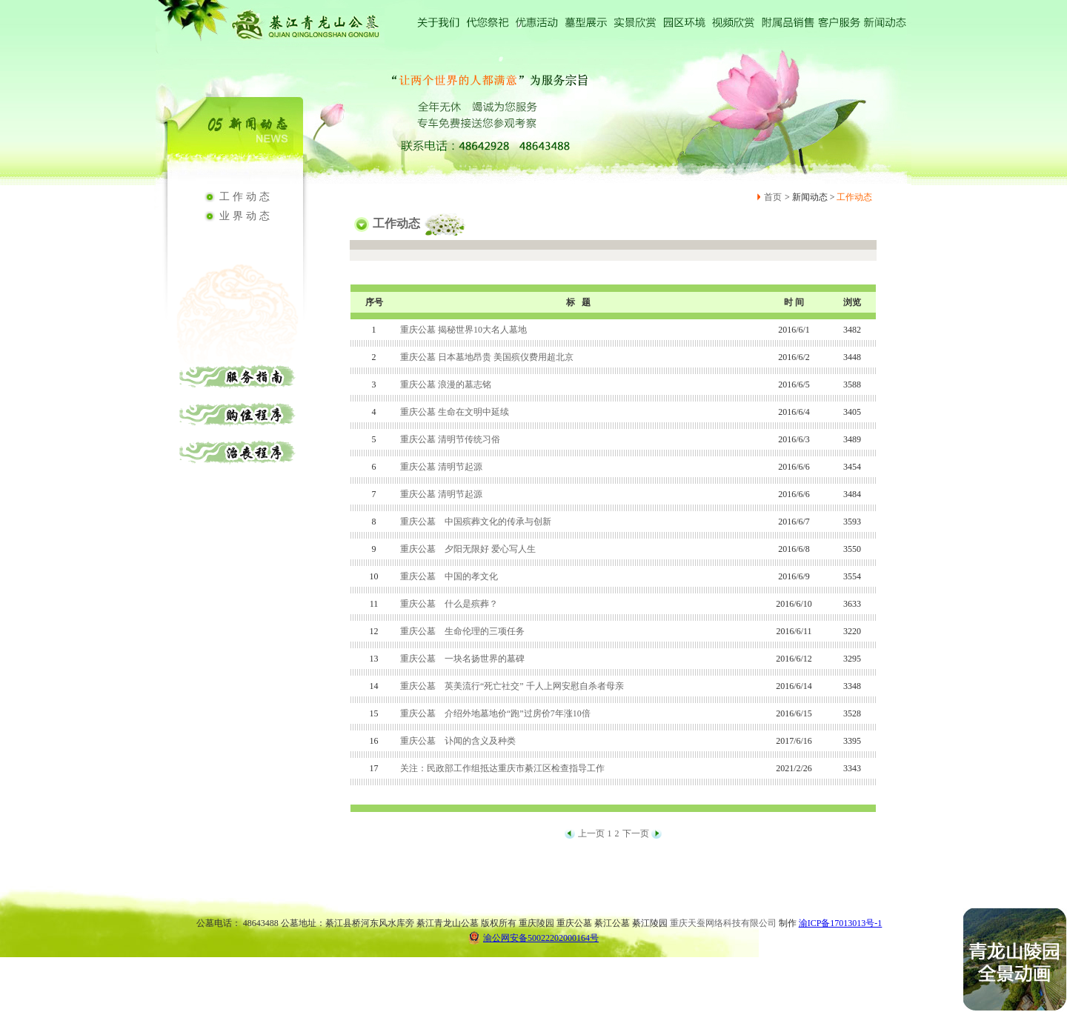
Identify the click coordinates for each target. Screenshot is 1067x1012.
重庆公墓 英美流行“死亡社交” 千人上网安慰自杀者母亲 (512, 686)
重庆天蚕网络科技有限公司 (723, 923)
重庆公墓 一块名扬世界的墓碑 (462, 658)
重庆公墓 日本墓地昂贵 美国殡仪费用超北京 (487, 357)
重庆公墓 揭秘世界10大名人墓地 (463, 329)
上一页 (591, 833)
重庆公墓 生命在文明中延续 (454, 412)
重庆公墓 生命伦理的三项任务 (462, 631)
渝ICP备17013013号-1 (840, 923)
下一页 (635, 833)
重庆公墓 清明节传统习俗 (450, 439)
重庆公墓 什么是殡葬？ (449, 604)
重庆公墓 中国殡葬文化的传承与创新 (475, 521)
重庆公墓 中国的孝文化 (449, 576)
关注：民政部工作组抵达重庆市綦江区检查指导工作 (502, 768)
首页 (773, 197)
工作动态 (246, 196)
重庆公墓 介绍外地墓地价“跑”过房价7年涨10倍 (495, 713)
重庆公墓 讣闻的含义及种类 (458, 741)
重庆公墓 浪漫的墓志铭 (445, 384)
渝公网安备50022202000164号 (533, 937)
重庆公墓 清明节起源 (441, 467)
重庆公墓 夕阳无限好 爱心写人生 (468, 549)
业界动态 (246, 216)
